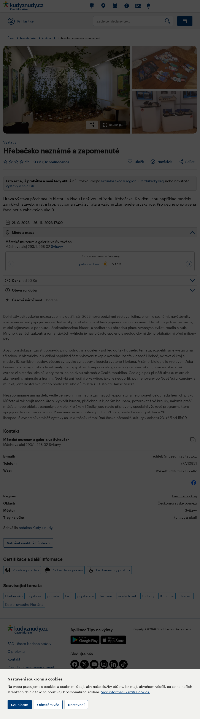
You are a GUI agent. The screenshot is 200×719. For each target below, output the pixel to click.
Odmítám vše (48, 705)
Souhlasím (19, 705)
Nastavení (76, 705)
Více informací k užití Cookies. (125, 692)
